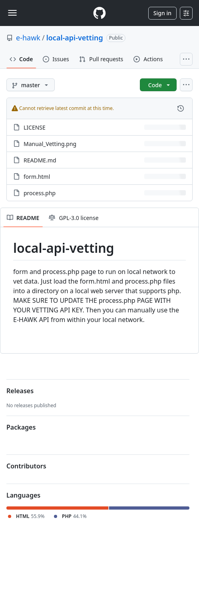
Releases (20, 390)
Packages (21, 427)
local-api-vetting (74, 37)
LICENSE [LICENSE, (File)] (35, 127)
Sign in (162, 13)
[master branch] (30, 84)
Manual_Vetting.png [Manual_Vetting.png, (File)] (50, 144)
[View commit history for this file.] (180, 108)
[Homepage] (99, 13)
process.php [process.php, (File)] (40, 193)
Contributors (26, 466)
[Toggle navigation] (12, 13)
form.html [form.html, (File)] (37, 176)
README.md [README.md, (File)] (40, 160)
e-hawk (28, 37)
